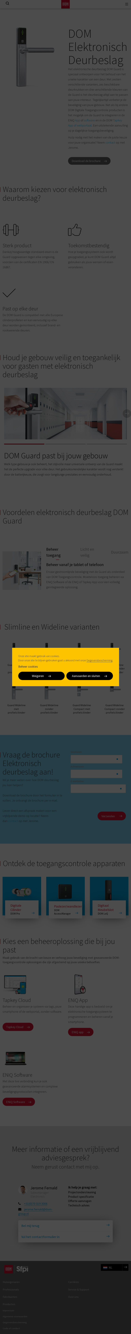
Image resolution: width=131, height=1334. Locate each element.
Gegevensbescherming (99, 660)
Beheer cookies (28, 666)
